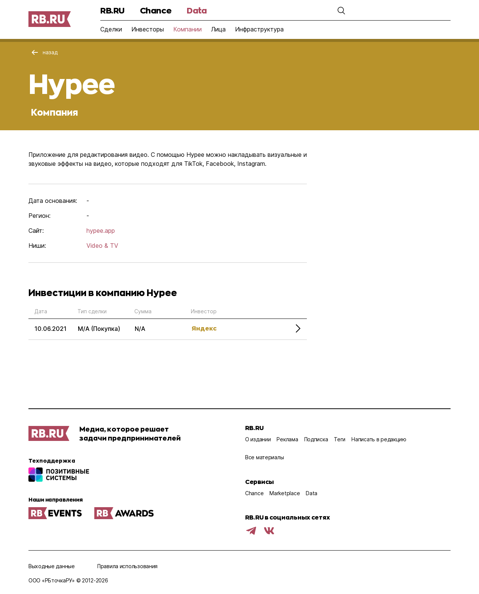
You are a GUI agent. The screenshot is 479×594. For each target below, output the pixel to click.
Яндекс (204, 328)
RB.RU (112, 10)
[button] (341, 10)
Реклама (287, 439)
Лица (218, 29)
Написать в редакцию (378, 439)
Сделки (111, 29)
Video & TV (102, 245)
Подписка (316, 439)
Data (197, 10)
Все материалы (264, 457)
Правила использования (127, 566)
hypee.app (100, 230)
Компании (187, 29)
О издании (258, 439)
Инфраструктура (259, 29)
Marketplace (284, 493)
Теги (339, 439)
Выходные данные (51, 566)
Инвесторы (147, 29)
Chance (155, 10)
